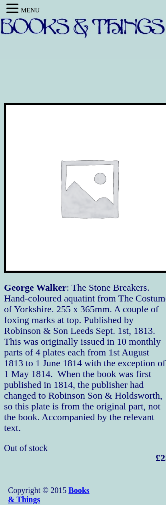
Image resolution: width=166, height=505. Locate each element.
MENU (30, 10)
